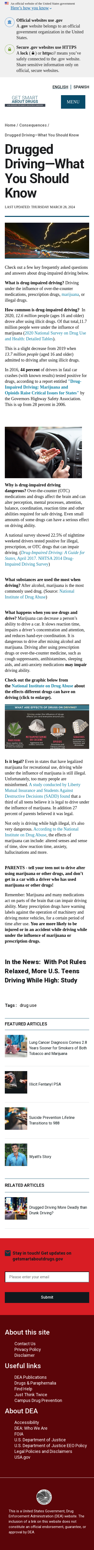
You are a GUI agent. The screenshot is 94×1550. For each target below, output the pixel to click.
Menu (73, 102)
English (60, 87)
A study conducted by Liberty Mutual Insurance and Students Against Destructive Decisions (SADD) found (43, 790)
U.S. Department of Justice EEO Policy (50, 1445)
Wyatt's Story (40, 1156)
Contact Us (25, 1343)
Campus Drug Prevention (38, 1400)
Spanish (81, 87)
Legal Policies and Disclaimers (43, 1451)
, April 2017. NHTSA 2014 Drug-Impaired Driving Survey (45, 558)
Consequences (33, 125)
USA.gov (22, 1457)
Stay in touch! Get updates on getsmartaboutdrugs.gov (42, 1256)
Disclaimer (24, 1355)
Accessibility (26, 1422)
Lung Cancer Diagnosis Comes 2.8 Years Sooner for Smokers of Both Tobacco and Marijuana (58, 1048)
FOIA (18, 1433)
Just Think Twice (30, 1394)
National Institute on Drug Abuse (42, 685)
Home (10, 125)
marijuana (70, 294)
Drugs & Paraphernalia (35, 1383)
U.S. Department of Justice (40, 1439)
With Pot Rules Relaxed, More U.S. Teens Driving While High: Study (45, 971)
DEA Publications (30, 1377)
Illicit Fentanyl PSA (45, 1084)
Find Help (23, 1388)
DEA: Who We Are (30, 1428)
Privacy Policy (27, 1349)
